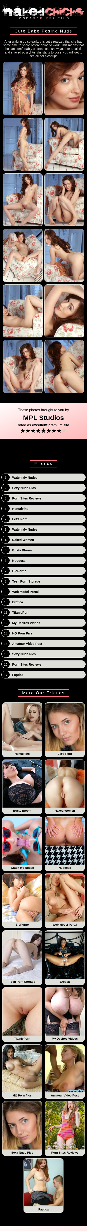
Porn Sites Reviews (65, 1127)
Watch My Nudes (22, 843)
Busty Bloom (22, 786)
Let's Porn (65, 729)
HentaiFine (22, 729)
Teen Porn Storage (22, 957)
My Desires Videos (65, 1013)
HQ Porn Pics (22, 1071)
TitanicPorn (22, 1013)
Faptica (43, 1185)
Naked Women (65, 786)
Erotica (65, 957)
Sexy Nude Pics (22, 1127)
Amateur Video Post (65, 1071)
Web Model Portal (65, 899)
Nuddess (65, 843)
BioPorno (22, 899)
